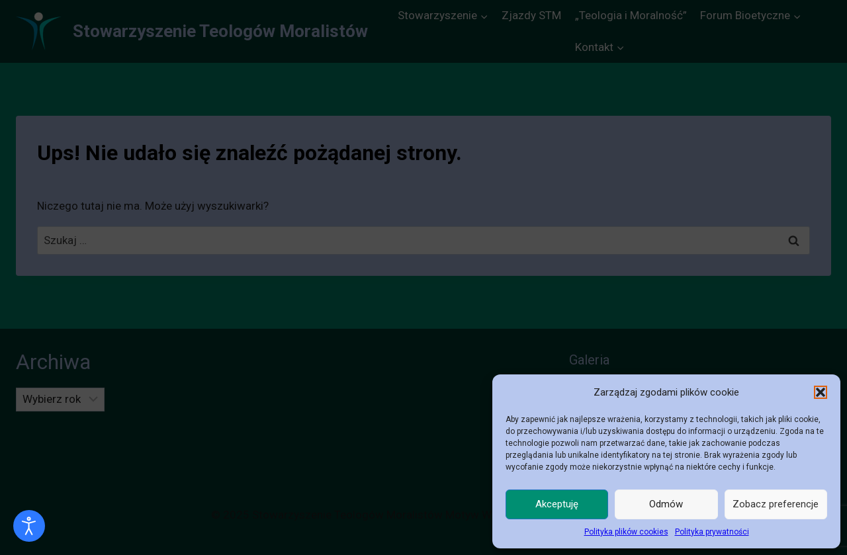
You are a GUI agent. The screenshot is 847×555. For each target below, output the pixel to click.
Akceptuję (556, 504)
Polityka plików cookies (626, 531)
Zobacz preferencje (776, 504)
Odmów (666, 504)
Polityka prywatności (712, 531)
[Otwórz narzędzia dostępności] (29, 526)
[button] (820, 392)
